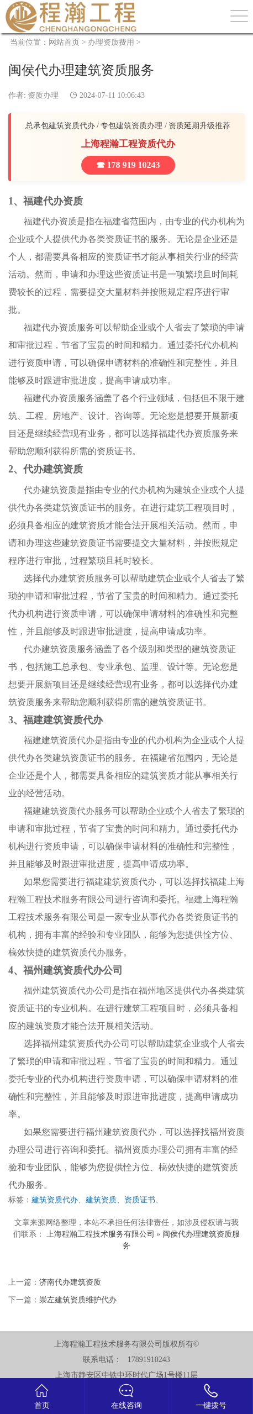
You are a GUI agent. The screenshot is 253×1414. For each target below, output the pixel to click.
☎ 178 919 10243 (128, 165)
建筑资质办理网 (71, 16)
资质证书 (139, 1200)
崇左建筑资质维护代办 (78, 1300)
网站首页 (64, 42)
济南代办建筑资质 (70, 1282)
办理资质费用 (111, 42)
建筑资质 (101, 1200)
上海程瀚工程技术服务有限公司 (100, 1234)
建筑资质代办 (54, 1200)
